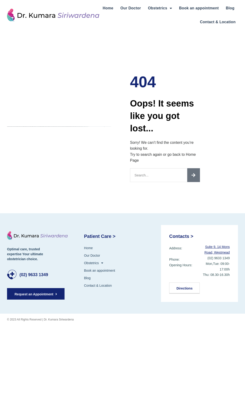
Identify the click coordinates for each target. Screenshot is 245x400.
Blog (230, 8)
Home (108, 8)
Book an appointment (199, 8)
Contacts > (181, 236)
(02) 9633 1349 (33, 274)
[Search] (193, 175)
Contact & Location (218, 22)
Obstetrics (160, 8)
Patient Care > (99, 236)
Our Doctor (130, 8)
